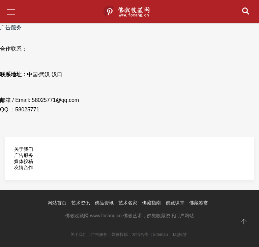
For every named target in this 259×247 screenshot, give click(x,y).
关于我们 (23, 149)
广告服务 (99, 234)
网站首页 (57, 202)
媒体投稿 (23, 161)
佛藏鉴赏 (198, 202)
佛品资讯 (104, 202)
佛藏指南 (151, 202)
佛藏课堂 (175, 202)
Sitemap (160, 234)
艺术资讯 (80, 202)
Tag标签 (179, 234)
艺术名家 (127, 202)
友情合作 (23, 167)
